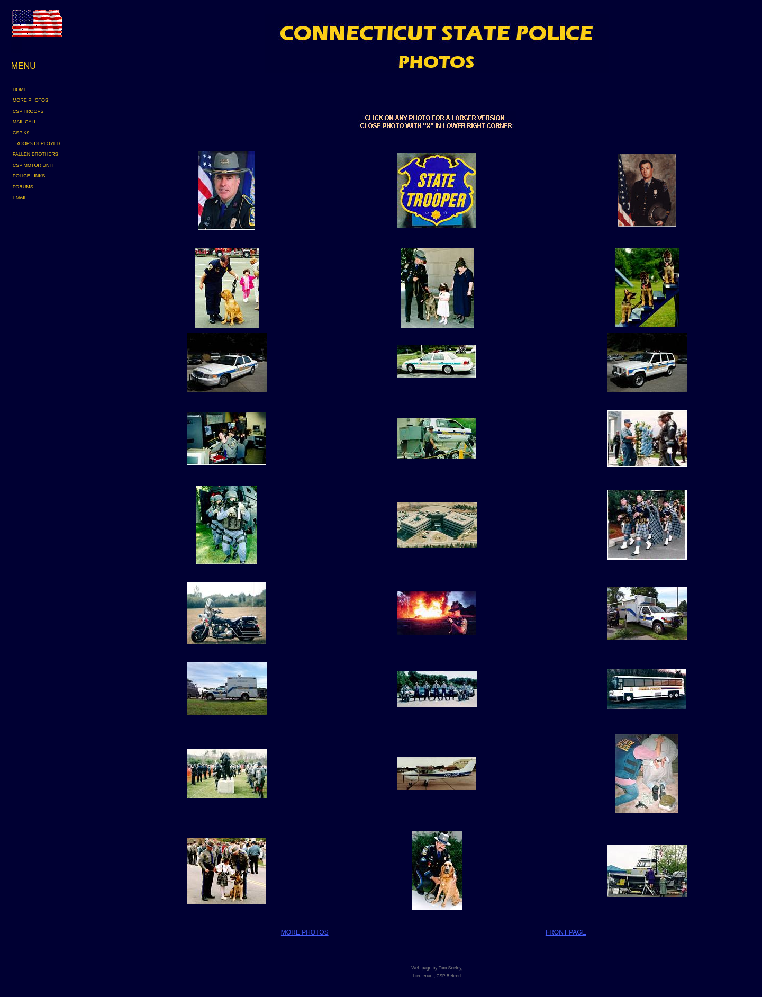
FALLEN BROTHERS (35, 154)
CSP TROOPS (28, 111)
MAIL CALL (25, 121)
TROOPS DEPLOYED (36, 143)
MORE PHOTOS (30, 100)
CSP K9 (21, 133)
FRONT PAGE (566, 932)
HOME (20, 89)
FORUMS (23, 187)
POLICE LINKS (29, 175)
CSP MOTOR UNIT (33, 165)
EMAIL (20, 197)
